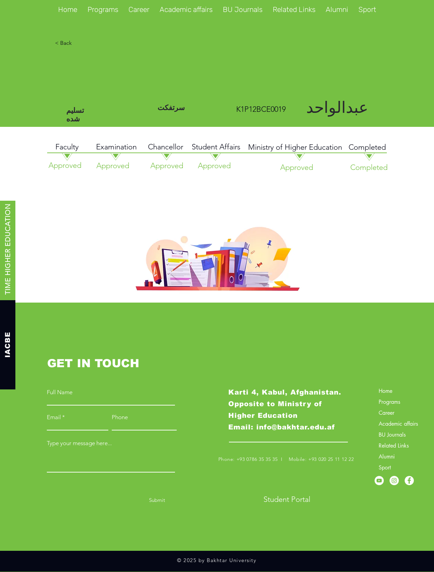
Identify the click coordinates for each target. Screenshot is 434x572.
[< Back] (89, 43)
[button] (102, 9)
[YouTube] (379, 480)
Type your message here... (79, 443)
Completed (367, 147)
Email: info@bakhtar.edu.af (281, 427)
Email (54, 417)
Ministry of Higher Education (295, 147)
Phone (120, 417)
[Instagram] (394, 480)
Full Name (59, 392)
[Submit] (157, 499)
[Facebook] (409, 480)
